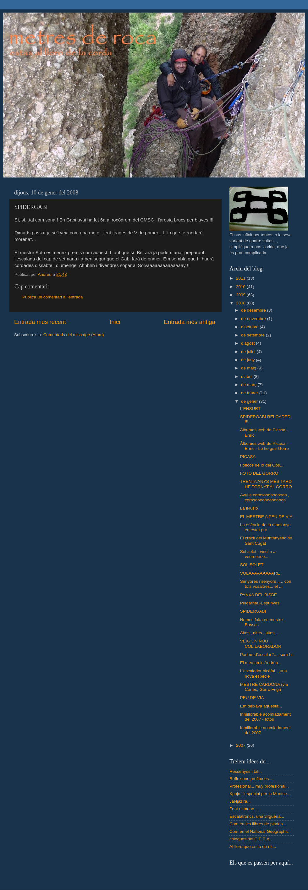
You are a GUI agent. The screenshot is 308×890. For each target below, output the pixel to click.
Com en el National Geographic (259, 831)
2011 (241, 278)
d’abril (247, 376)
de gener (250, 401)
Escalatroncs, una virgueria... (256, 816)
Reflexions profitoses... (250, 778)
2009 (241, 294)
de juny (248, 360)
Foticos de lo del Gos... (261, 465)
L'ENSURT (250, 408)
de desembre (254, 310)
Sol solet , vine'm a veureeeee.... (258, 554)
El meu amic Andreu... (261, 662)
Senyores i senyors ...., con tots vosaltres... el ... (265, 584)
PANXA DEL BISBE (258, 594)
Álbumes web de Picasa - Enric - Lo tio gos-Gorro (264, 446)
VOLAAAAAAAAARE (260, 573)
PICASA (248, 456)
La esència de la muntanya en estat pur (265, 527)
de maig (249, 368)
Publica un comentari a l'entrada (52, 297)
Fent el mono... (243, 808)
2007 (241, 745)
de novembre (254, 318)
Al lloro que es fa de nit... (252, 846)
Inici (115, 322)
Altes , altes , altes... (259, 633)
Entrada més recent (40, 322)
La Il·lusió (249, 508)
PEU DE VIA (252, 697)
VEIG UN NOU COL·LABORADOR (260, 643)
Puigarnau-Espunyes (259, 603)
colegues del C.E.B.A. (250, 839)
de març (249, 384)
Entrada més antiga (189, 322)
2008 (241, 303)
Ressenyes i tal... (245, 771)
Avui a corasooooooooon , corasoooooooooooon (264, 497)
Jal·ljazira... (240, 801)
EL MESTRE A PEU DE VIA (266, 516)
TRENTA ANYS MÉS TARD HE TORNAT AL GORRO (266, 484)
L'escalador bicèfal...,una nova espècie (263, 673)
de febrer (250, 392)
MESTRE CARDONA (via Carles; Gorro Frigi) (264, 687)
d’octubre (250, 327)
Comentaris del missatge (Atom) (73, 334)
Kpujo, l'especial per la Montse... (259, 793)
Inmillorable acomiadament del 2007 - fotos (265, 717)
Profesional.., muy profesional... (259, 786)
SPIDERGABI (253, 611)
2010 (241, 286)
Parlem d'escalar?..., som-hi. (267, 654)
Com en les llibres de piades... (257, 824)
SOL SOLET (252, 564)
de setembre (253, 335)
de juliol (249, 351)
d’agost (248, 343)
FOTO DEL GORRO (259, 473)
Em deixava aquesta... (261, 706)
